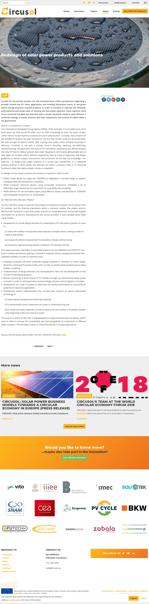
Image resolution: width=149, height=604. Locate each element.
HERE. (64, 335)
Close (143, 598)
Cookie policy (121, 591)
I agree (133, 598)
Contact (135, 3)
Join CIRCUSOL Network (135, 11)
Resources (103, 3)
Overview (79, 11)
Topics (93, 11)
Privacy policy (107, 591)
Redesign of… (22, 20)
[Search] (14, 3)
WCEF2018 (81, 413)
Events (116, 11)
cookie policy (15, 600)
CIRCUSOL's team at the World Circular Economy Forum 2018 (106, 403)
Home (66, 11)
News (105, 11)
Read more (7, 418)
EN (145, 3)
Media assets (120, 3)
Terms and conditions (138, 591)
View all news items (74, 426)
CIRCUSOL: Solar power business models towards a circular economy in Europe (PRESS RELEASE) (36, 405)
